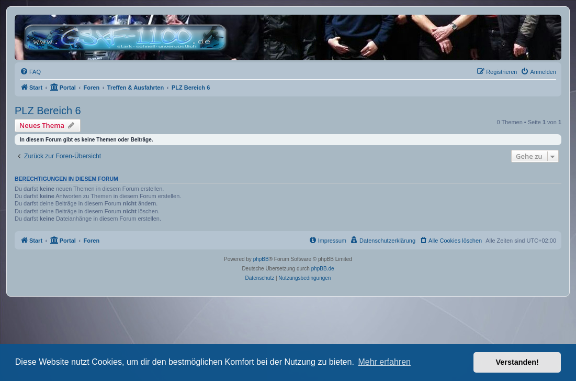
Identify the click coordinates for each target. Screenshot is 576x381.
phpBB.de (322, 268)
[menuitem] (30, 72)
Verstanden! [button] (517, 362)
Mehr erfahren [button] (384, 361)
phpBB (261, 259)
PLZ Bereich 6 (48, 110)
